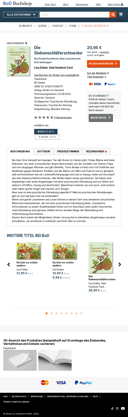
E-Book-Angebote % (95, 26)
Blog (65, 4)
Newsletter (82, 4)
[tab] (20, 151)
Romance (25, 26)
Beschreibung (20, 151)
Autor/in (43, 151)
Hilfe (98, 4)
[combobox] (78, 15)
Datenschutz (19, 396)
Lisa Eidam (41, 67)
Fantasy (57, 26)
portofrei (104, 52)
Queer (42, 26)
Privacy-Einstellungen (16, 402)
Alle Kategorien (21, 14)
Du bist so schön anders (27, 264)
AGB (5, 396)
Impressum (37, 396)
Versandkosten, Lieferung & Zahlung (67, 396)
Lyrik (72, 26)
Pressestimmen (68, 151)
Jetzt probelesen (15, 42)
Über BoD (50, 4)
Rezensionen (96, 151)
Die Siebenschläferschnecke (104, 278)
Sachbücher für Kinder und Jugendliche (56, 75)
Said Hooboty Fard (61, 67)
